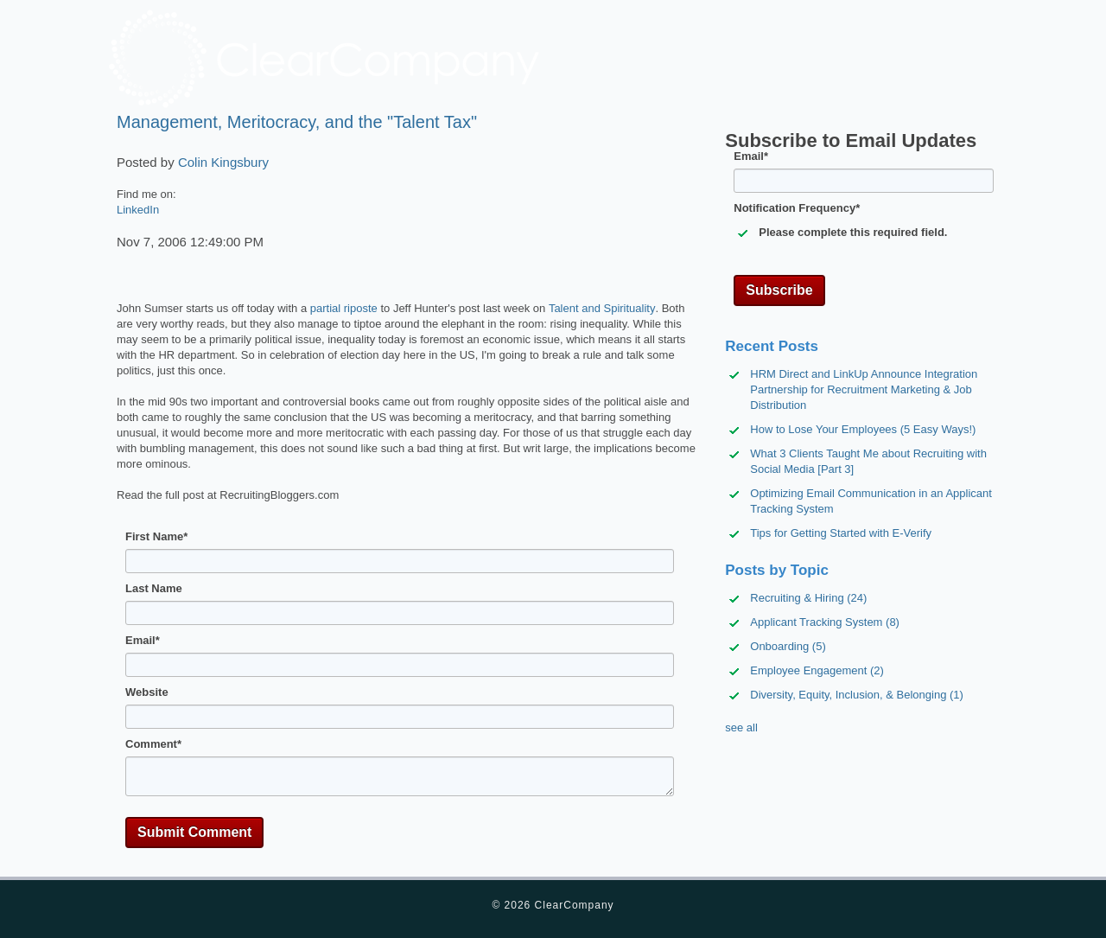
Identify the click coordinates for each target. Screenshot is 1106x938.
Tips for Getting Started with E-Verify (840, 532)
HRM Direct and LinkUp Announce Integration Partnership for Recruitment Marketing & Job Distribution (863, 389)
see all (741, 727)
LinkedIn (138, 209)
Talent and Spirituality (602, 308)
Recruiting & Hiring (808, 597)
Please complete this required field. (853, 232)
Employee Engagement (817, 670)
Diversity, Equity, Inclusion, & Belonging (856, 694)
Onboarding (787, 646)
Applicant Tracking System (824, 622)
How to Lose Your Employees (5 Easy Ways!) (863, 429)
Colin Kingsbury (223, 162)
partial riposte (344, 308)
